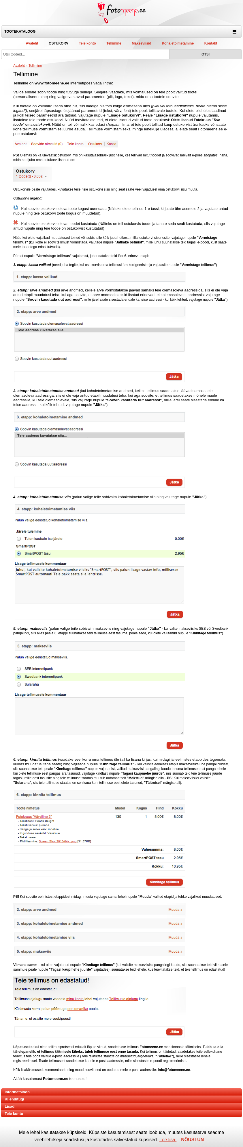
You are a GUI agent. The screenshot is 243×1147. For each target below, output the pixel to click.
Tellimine (113, 43)
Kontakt (210, 43)
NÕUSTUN (192, 1139)
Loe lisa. (168, 1139)
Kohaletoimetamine (178, 43)
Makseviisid (141, 43)
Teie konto (87, 43)
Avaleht (32, 43)
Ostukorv (58, 43)
